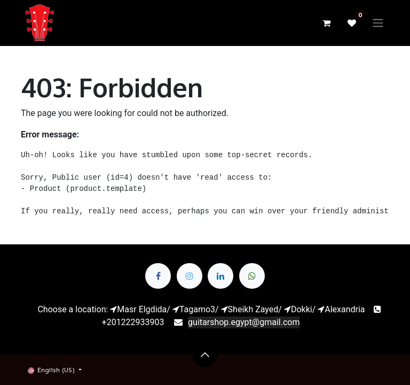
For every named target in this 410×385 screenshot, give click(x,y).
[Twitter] (189, 276)
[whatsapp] (252, 276)
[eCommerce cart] (326, 23)
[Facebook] (158, 276)
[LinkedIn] (220, 276)
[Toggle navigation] (378, 23)
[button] (205, 354)
